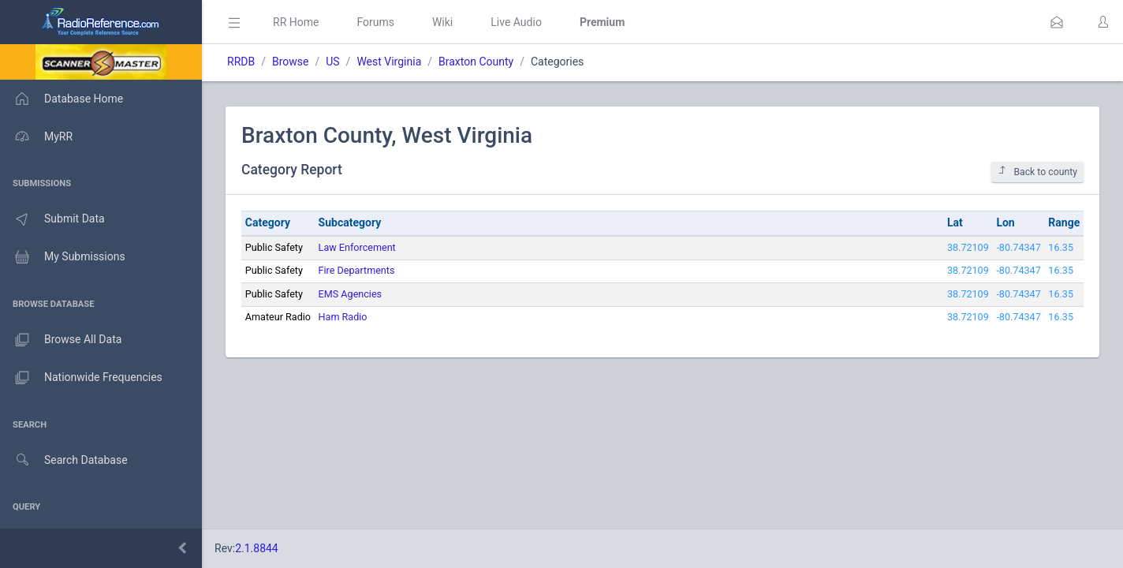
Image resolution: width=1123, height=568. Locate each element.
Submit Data (52, 219)
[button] (1056, 22)
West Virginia (388, 61)
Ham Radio (343, 317)
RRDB (241, 61)
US (332, 61)
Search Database (64, 460)
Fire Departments (357, 270)
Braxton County (475, 61)
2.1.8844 (256, 548)
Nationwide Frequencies (81, 378)
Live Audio (516, 22)
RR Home (296, 22)
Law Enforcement (357, 247)
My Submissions (62, 257)
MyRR (36, 136)
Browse (290, 61)
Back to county (1037, 172)
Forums (375, 22)
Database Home (61, 99)
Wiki (442, 22)
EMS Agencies (350, 294)
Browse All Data (60, 340)
